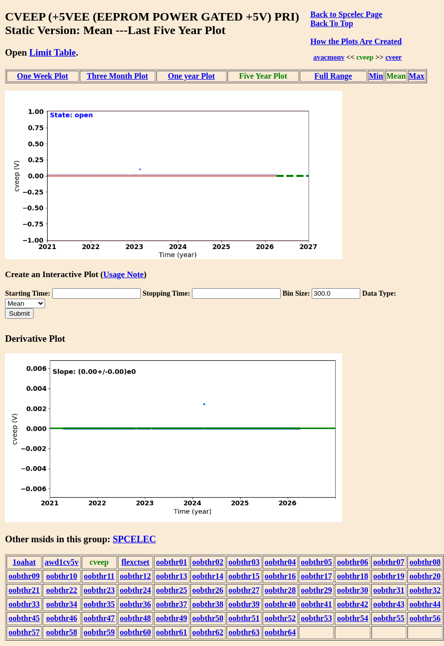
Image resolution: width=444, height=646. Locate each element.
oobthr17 (316, 576)
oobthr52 (280, 618)
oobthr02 (208, 562)
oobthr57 (24, 632)
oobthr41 (316, 604)
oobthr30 (352, 590)
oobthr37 (171, 604)
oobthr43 (388, 604)
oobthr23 (99, 590)
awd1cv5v (62, 562)
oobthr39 (244, 604)
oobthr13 (171, 576)
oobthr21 (24, 590)
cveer (393, 57)
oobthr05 (316, 562)
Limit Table (52, 52)
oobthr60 (135, 632)
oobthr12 (135, 576)
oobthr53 (316, 618)
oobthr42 (352, 604)
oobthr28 (280, 590)
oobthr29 (316, 590)
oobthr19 (388, 576)
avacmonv (328, 57)
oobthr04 (280, 562)
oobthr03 (244, 562)
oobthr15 (244, 576)
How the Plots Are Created (355, 41)
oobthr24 (135, 590)
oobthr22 (61, 590)
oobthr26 (208, 590)
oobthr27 (244, 590)
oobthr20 (424, 576)
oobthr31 (388, 590)
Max (416, 76)
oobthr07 (388, 562)
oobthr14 (208, 576)
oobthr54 (352, 618)
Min (376, 76)
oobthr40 (280, 604)
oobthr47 (99, 618)
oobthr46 (61, 618)
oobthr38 (208, 604)
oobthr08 (424, 562)
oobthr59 (99, 632)
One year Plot (191, 76)
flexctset (135, 562)
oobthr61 (171, 632)
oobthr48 (135, 618)
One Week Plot (42, 76)
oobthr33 (24, 604)
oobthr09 (24, 576)
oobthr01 (171, 562)
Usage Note (123, 274)
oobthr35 (99, 604)
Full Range (333, 76)
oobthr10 (61, 576)
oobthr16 (280, 576)
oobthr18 (352, 576)
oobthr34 (61, 604)
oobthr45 (24, 618)
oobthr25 (171, 590)
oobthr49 (171, 618)
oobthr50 (208, 618)
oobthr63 (244, 632)
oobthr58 (61, 632)
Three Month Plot (117, 76)
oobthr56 (424, 618)
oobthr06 (352, 562)
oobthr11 (99, 576)
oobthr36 (135, 604)
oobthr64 (280, 632)
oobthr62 (208, 632)
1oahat (24, 562)
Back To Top (331, 23)
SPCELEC (134, 539)
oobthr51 (244, 618)
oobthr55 (388, 618)
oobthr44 (424, 604)
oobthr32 (424, 590)
